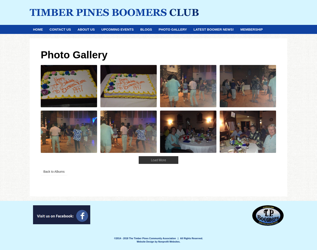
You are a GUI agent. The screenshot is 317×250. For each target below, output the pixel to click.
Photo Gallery (173, 29)
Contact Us (60, 29)
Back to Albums (54, 171)
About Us (86, 29)
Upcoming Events (117, 29)
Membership (251, 29)
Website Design (146, 241)
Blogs (146, 29)
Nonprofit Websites (169, 241)
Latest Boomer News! (214, 29)
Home (38, 29)
